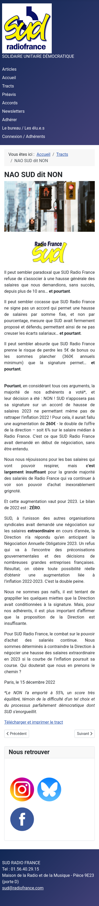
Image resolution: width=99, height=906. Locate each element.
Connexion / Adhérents (23, 136)
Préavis (9, 94)
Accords (10, 102)
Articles (9, 69)
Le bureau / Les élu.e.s (23, 128)
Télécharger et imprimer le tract (33, 722)
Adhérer (9, 119)
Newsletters (13, 111)
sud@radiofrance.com (23, 888)
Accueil (9, 77)
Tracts (8, 86)
